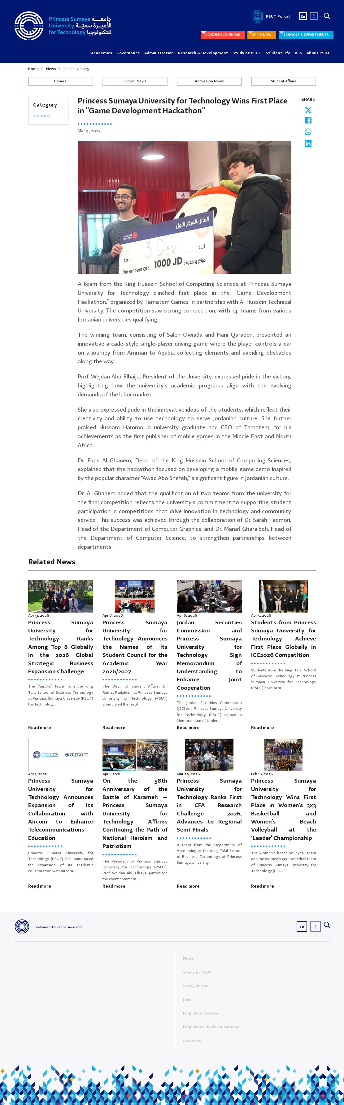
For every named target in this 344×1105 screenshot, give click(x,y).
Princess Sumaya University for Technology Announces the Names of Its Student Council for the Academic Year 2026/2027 (135, 647)
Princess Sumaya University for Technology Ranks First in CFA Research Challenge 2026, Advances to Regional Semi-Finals (209, 805)
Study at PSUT (247, 53)
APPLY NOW (262, 35)
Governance (128, 53)
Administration (159, 53)
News (51, 69)
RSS (298, 53)
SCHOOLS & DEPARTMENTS (306, 35)
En (303, 17)
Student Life (278, 53)
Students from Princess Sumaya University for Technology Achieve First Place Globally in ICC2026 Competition (283, 639)
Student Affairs (283, 81)
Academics (101, 53)
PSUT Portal (270, 17)
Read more (39, 727)
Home (33, 69)
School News (135, 81)
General (60, 81)
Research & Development (203, 53)
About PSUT (318, 53)
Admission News (209, 81)
